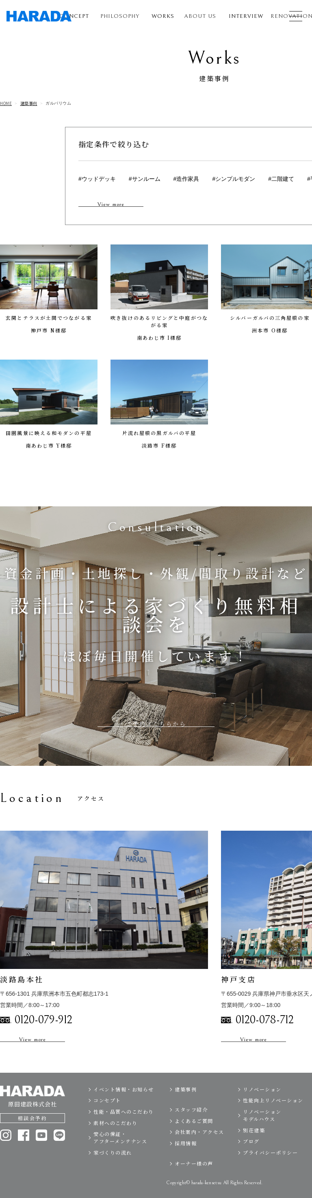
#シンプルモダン (233, 179)
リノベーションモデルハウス (262, 1132)
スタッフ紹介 (191, 1127)
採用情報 (186, 1160)
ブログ (251, 1158)
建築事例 (28, 103)
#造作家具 (186, 179)
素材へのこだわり (115, 1140)
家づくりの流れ (112, 1169)
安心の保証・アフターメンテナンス (120, 1155)
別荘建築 (254, 1147)
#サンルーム (144, 179)
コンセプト (107, 1117)
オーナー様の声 (194, 1181)
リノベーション (262, 1106)
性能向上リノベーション (273, 1117)
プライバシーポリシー (270, 1169)
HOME (6, 103)
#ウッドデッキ (97, 179)
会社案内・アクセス (199, 1149)
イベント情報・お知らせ (123, 1106)
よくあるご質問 (194, 1138)
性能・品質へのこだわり (123, 1128)
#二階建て (281, 179)
